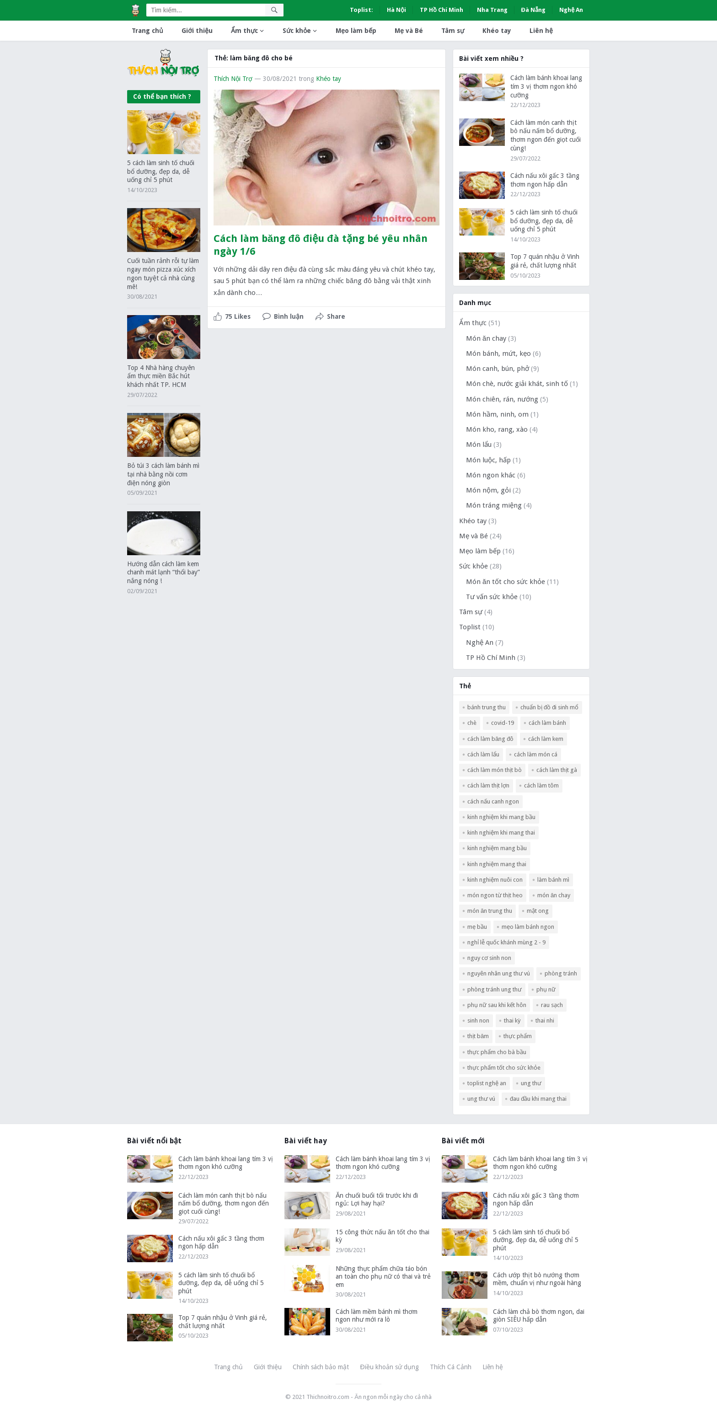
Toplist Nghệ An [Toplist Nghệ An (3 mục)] (486, 1083)
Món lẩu (479, 444)
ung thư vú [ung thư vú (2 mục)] (481, 1098)
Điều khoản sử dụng (389, 1367)
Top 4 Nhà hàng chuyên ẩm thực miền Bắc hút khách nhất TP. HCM (161, 376)
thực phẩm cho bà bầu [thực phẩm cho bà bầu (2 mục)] (496, 1052)
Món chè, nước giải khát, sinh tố (517, 384)
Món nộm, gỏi (488, 490)
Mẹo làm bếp (356, 30)
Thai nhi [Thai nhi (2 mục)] (544, 1020)
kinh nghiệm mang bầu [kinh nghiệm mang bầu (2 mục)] (497, 848)
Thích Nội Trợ (233, 78)
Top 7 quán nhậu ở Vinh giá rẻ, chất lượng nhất (222, 1321)
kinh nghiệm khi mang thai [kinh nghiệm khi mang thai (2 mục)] (501, 832)
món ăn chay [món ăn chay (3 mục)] (553, 895)
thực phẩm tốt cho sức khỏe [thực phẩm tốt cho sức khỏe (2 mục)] (503, 1067)
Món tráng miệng (494, 505)
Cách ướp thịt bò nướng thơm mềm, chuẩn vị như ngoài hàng (537, 1279)
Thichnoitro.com (327, 1396)
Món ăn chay (486, 338)
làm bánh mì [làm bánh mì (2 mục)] (553, 879)
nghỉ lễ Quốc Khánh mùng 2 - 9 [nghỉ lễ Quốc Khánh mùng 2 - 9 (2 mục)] (506, 942)
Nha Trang (492, 9)
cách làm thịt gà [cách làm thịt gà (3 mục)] (556, 769)
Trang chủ (147, 30)
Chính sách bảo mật (321, 1367)
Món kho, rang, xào (497, 429)
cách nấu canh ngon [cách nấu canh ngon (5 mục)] (493, 801)
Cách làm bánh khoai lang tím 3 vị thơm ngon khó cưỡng (546, 86)
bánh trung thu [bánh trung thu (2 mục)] (486, 707)
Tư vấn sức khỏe (492, 597)
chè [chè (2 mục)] (471, 722)
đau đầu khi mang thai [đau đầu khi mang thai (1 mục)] (538, 1098)
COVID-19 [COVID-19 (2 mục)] (502, 722)
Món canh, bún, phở (497, 368)
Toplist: (361, 9)
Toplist (470, 627)
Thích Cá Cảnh (450, 1367)
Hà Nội (396, 9)
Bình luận (289, 316)
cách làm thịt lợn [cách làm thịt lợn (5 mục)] (488, 785)
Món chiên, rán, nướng (502, 399)
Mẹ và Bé (409, 30)
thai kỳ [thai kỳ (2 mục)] (512, 1020)
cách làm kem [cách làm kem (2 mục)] (545, 738)
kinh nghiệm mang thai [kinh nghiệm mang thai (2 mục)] (496, 864)
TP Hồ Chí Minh (441, 9)
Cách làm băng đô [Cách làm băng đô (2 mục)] (490, 738)
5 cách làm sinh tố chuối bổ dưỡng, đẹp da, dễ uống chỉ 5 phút (160, 171)
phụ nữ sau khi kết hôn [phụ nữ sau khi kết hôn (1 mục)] (496, 1005)
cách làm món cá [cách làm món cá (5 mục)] (535, 754)
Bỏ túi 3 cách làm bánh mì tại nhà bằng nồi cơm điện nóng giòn (163, 474)
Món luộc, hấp (488, 460)
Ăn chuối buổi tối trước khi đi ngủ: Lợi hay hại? (377, 1199)
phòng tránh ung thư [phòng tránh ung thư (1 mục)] (494, 989)
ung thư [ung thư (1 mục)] (531, 1083)
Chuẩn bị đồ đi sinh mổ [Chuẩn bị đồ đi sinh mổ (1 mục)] (549, 707)
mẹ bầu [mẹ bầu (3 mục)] (477, 926)
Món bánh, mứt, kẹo (498, 353)
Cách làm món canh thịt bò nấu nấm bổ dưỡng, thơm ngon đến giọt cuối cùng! (223, 1203)
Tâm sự (452, 30)
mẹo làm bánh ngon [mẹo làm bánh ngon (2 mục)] (528, 926)
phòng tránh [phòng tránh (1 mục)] (561, 973)
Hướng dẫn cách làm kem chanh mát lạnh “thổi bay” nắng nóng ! (163, 572)
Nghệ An (571, 9)
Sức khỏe (297, 30)
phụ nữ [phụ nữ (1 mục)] (546, 989)
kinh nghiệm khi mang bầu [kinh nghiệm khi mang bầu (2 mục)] (501, 817)
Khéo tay (496, 30)
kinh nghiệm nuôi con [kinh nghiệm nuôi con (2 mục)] (495, 879)
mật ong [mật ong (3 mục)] (538, 910)
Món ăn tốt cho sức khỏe (505, 582)
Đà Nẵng (533, 9)
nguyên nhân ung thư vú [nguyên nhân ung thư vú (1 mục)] (498, 973)
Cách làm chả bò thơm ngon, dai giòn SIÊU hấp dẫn (538, 1315)
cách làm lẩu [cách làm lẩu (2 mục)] (483, 754)
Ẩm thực (244, 30)
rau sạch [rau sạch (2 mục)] (552, 1005)
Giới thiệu (197, 30)
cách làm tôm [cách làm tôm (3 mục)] (541, 785)
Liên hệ (541, 30)
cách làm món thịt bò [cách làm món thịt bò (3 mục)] (494, 769)
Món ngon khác (490, 475)
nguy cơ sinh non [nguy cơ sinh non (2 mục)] (489, 957)
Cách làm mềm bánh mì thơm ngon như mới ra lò (376, 1315)
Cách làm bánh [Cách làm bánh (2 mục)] (547, 722)
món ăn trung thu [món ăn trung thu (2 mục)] (489, 910)
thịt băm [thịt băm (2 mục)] (478, 1036)
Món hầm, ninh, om (497, 414)
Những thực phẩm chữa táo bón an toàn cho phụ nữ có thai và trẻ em (383, 1276)
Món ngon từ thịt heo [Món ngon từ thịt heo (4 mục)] (495, 895)
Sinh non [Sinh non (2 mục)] (478, 1020)
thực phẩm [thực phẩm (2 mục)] (517, 1036)
